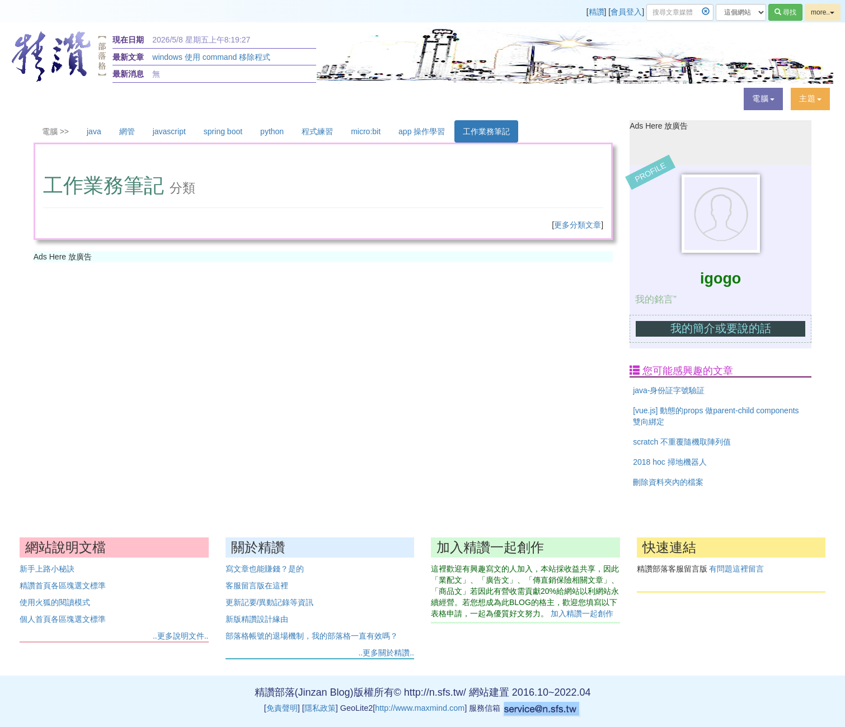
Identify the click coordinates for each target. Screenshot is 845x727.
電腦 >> (55, 131)
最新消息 (128, 73)
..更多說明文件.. (181, 635)
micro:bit (366, 131)
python (272, 131)
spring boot (223, 131)
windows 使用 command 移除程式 (211, 57)
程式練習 (317, 131)
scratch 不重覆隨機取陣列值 (682, 441)
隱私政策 (320, 708)
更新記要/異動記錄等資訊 (270, 602)
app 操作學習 (421, 131)
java (94, 131)
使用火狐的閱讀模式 (55, 602)
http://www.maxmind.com (419, 708)
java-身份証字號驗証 (669, 390)
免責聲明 (282, 708)
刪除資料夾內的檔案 (668, 482)
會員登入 (626, 11)
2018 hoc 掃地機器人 (670, 461)
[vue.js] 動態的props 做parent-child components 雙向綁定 (716, 416)
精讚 (596, 11)
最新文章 (128, 57)
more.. (822, 12)
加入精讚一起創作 (582, 613)
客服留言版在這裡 (257, 585)
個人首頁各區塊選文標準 (63, 619)
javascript (169, 131)
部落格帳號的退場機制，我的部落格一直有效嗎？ (312, 635)
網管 (127, 131)
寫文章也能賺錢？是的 (265, 568)
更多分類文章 (577, 224)
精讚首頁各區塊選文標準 (63, 585)
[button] (763, 99)
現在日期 (128, 39)
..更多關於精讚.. (386, 652)
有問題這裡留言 (736, 568)
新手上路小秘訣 (47, 568)
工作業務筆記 (486, 131)
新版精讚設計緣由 (257, 619)
